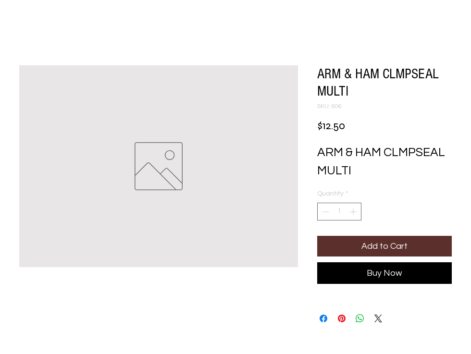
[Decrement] (325, 211)
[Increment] (354, 211)
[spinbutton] (339, 211)
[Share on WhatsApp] (360, 318)
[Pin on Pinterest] (341, 318)
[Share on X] (378, 318)
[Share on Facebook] (323, 318)
